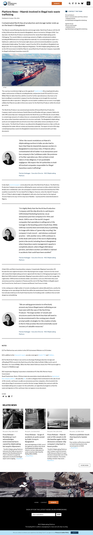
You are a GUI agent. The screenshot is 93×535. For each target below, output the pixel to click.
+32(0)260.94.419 (70, 27)
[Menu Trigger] (88, 3)
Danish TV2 (42, 355)
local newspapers (14, 185)
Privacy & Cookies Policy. (62, 532)
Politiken (51, 355)
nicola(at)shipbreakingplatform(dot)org (76, 20)
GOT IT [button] (74, 532)
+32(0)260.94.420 (70, 18)
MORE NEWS (84, 465)
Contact (44, 502)
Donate (56, 3)
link (24, 378)
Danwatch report (20, 355)
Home (36, 502)
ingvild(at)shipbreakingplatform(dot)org (76, 29)
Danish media (38, 91)
